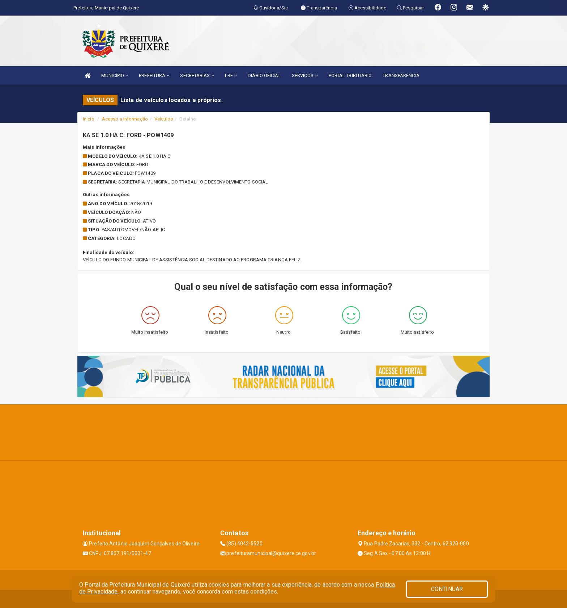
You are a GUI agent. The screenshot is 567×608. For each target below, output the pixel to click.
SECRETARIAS (197, 75)
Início (88, 119)
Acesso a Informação (125, 119)
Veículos (163, 119)
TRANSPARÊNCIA (401, 75)
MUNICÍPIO (114, 75)
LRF (231, 75)
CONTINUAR (447, 589)
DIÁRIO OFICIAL (264, 75)
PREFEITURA (154, 75)
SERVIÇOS (305, 75)
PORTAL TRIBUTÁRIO (350, 75)
